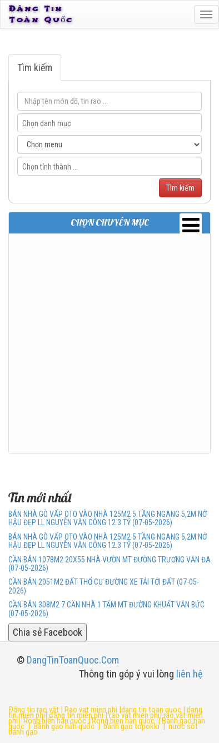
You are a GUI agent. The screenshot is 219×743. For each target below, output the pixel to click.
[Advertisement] (109, 343)
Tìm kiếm (34, 67)
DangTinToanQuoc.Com (73, 660)
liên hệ (189, 674)
